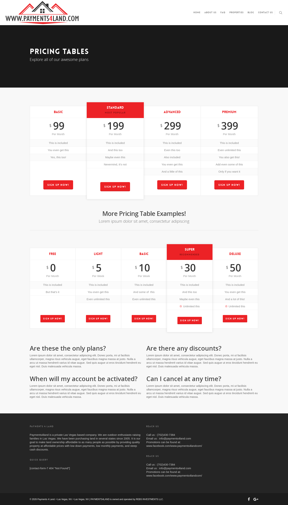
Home (196, 12)
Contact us (265, 12)
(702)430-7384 (166, 434)
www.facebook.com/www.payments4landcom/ (174, 445)
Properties (236, 12)
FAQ (222, 12)
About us (210, 12)
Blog (251, 12)
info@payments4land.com (175, 438)
